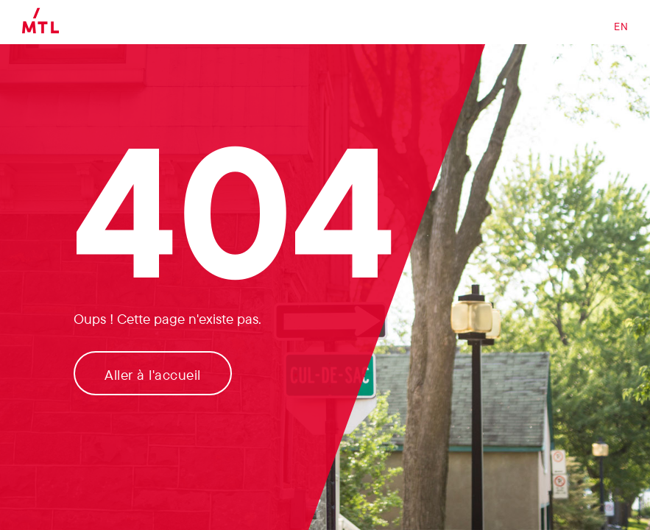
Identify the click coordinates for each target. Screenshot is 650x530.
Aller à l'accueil (153, 375)
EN (621, 26)
